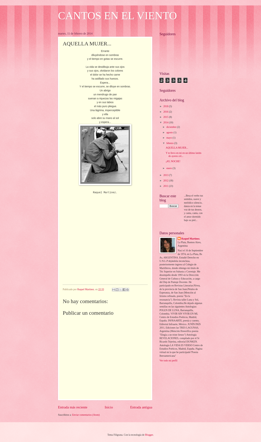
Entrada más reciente (72, 407)
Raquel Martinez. (190, 238)
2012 (166, 180)
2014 (166, 122)
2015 (166, 117)
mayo (169, 137)
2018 (166, 106)
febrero (170, 143)
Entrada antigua (141, 407)
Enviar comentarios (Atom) (86, 414)
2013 (166, 175)
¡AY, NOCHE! (173, 161)
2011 (166, 186)
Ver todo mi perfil (168, 360)
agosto (169, 132)
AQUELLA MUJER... (177, 147)
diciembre (171, 127)
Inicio (109, 407)
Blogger (149, 434)
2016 (166, 111)
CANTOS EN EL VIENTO (117, 16)
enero (169, 168)
